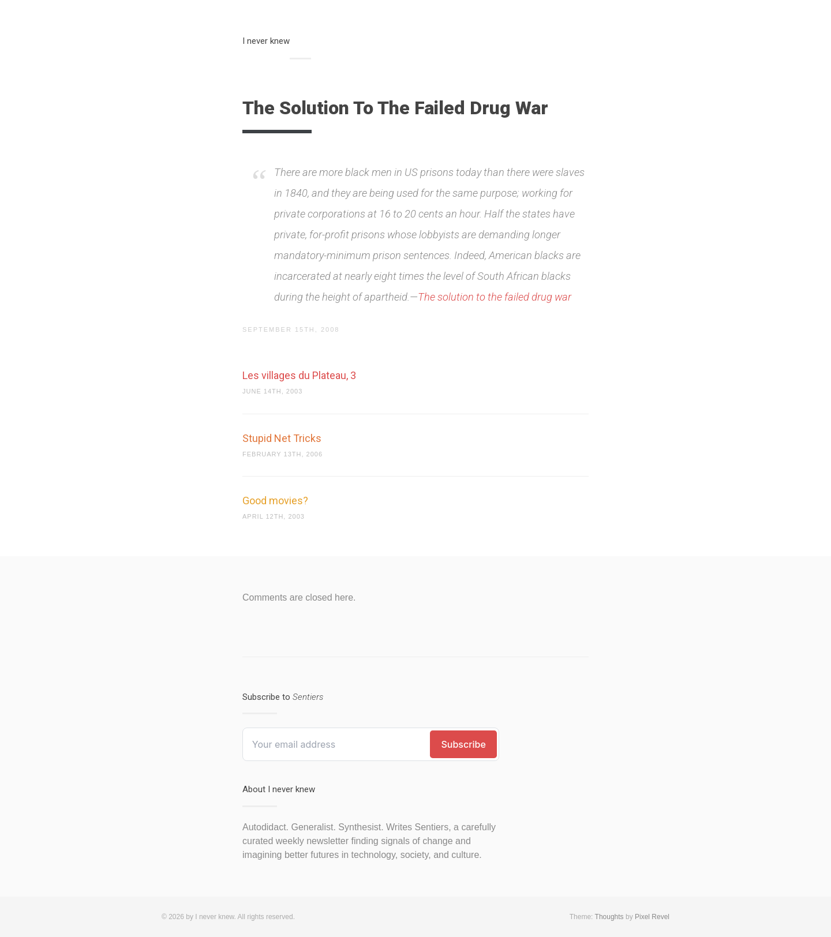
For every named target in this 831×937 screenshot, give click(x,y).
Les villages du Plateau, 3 (299, 375)
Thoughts (609, 917)
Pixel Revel (652, 917)
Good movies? (275, 500)
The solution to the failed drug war (494, 297)
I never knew (266, 41)
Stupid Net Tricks (281, 438)
